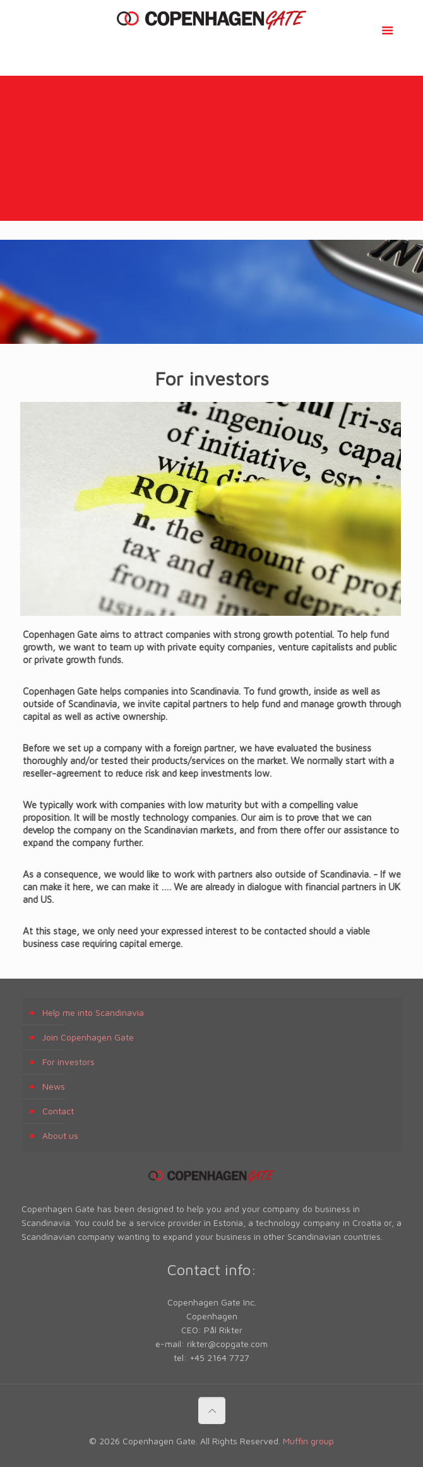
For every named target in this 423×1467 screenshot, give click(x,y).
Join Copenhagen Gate (88, 1037)
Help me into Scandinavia (93, 1012)
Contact (58, 1110)
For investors (68, 1061)
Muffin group (308, 1440)
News (53, 1086)
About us (60, 1135)
